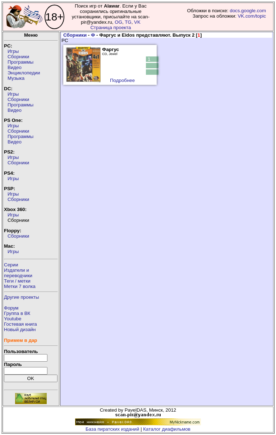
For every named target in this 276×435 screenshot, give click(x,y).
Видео (15, 67)
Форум (11, 308)
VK (137, 22)
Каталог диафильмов (166, 429)
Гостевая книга (20, 324)
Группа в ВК (17, 313)
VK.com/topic (252, 16)
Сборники (18, 56)
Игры (13, 51)
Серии (11, 264)
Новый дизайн (20, 329)
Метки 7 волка (20, 286)
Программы (20, 62)
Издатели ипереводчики (18, 272)
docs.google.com (248, 10)
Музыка (16, 78)
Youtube (12, 318)
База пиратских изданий (112, 429)
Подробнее (122, 80)
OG (118, 22)
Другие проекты (21, 297)
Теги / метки (17, 281)
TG (128, 22)
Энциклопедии (24, 72)
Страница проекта (110, 27)
